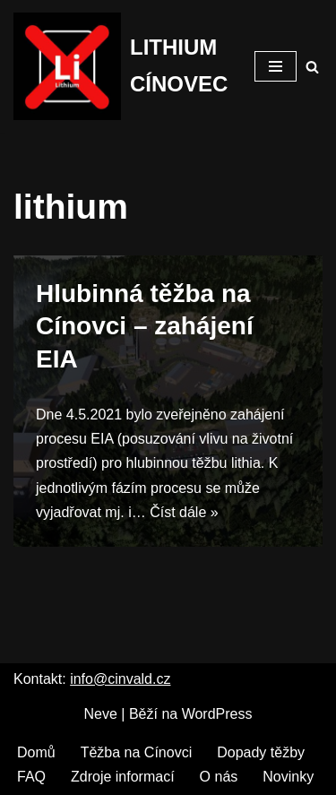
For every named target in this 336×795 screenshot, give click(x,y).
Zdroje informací (123, 776)
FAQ (31, 776)
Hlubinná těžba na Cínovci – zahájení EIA (145, 326)
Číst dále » (184, 512)
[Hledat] (312, 66)
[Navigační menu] (275, 66)
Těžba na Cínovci (137, 752)
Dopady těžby (261, 752)
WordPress (217, 714)
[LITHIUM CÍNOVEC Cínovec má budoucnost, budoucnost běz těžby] (120, 66)
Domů (36, 752)
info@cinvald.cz (120, 679)
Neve (100, 714)
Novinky (288, 776)
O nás (219, 776)
